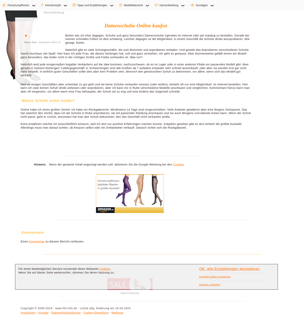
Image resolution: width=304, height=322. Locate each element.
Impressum (28, 312)
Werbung (117, 312)
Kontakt (43, 312)
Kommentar (37, 241)
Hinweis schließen (209, 284)
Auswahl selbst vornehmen (215, 276)
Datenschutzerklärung (65, 312)
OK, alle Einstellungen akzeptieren (229, 269)
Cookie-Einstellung (96, 312)
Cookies (178, 164)
